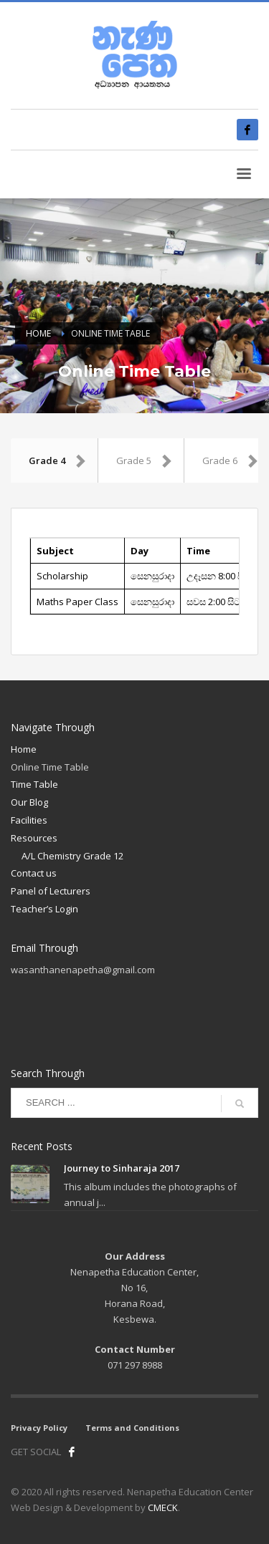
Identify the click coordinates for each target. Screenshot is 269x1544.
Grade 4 (58, 460)
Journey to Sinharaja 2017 (121, 1168)
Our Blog (29, 802)
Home (24, 749)
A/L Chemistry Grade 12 (72, 855)
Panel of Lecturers (50, 890)
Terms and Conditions (132, 1427)
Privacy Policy (39, 1427)
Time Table (34, 784)
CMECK (163, 1507)
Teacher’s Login (44, 908)
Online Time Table (50, 767)
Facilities (29, 820)
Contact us (34, 873)
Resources (34, 837)
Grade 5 (144, 460)
